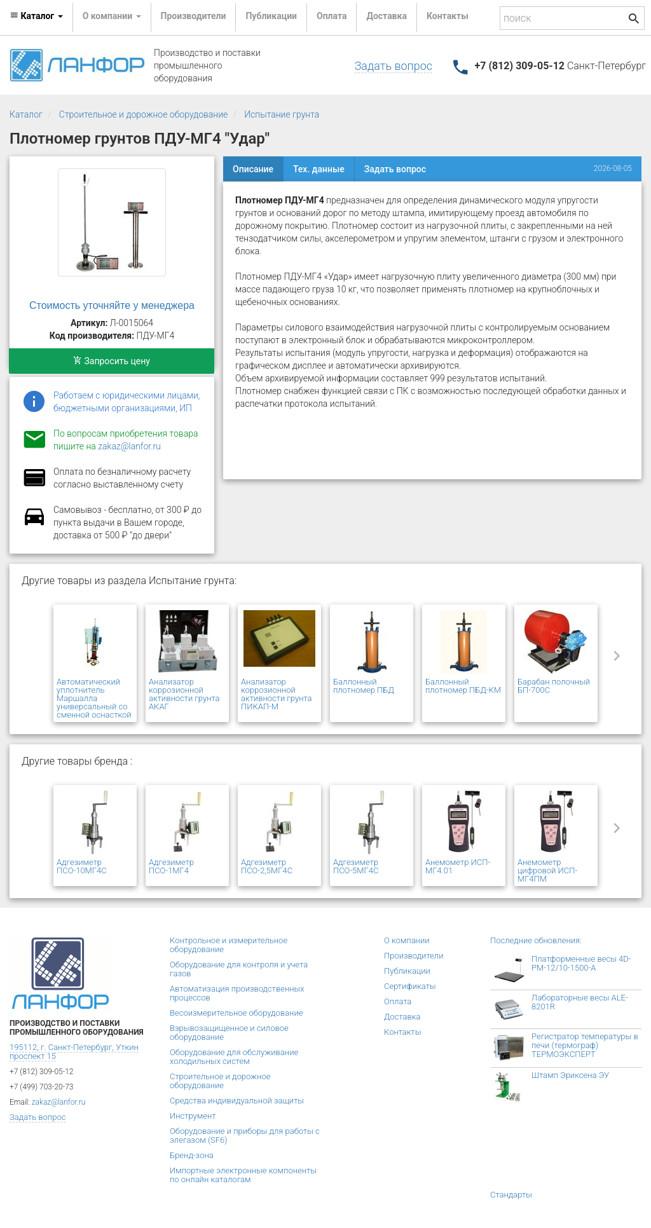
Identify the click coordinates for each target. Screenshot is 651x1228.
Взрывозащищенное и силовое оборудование (229, 1032)
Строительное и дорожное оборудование (143, 114)
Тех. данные (319, 169)
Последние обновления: (536, 940)
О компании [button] (112, 16)
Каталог (26, 114)
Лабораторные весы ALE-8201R (579, 1002)
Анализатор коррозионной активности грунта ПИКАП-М (276, 694)
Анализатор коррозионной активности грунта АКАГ (184, 694)
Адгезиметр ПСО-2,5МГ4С (266, 866)
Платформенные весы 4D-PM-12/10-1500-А (581, 963)
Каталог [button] (36, 16)
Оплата (331, 16)
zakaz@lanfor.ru (129, 446)
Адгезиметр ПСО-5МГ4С (355, 866)
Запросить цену (111, 361)
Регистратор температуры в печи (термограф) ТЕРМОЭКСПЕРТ (584, 1045)
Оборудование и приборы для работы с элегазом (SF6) (245, 1135)
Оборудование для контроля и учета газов (239, 969)
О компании (407, 940)
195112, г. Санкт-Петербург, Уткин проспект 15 (74, 1051)
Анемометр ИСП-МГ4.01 (457, 866)
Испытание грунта (281, 114)
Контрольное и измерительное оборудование (228, 945)
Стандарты (511, 1194)
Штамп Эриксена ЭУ (570, 1075)
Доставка (386, 16)
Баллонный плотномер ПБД (363, 686)
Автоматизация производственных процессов (237, 993)
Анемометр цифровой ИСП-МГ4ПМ (547, 870)
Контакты (448, 16)
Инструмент (193, 1116)
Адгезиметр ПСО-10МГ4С (82, 866)
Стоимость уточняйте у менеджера (112, 305)
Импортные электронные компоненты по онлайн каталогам (243, 1175)
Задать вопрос (393, 65)
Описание (253, 169)
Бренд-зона (192, 1155)
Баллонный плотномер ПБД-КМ (463, 686)
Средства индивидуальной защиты (237, 1100)
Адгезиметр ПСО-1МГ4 (171, 866)
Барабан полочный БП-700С (553, 686)
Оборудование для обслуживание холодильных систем (234, 1056)
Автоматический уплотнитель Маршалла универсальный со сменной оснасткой (94, 698)
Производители (193, 16)
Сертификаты (410, 986)
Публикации (271, 16)
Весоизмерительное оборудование (236, 1013)
